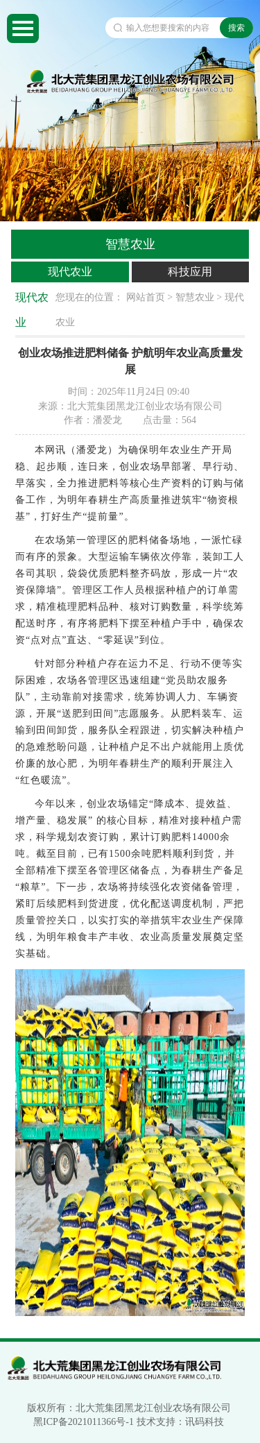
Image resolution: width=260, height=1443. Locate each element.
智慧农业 (194, 297)
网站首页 (145, 297)
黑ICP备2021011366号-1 (83, 1422)
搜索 (236, 28)
